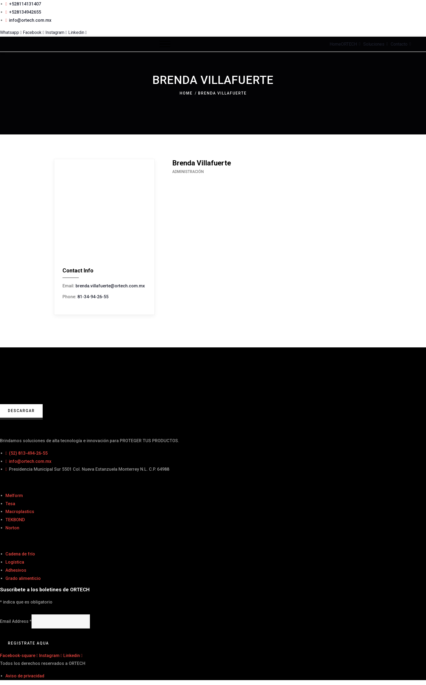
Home (186, 93)
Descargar (21, 411)
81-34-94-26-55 (92, 296)
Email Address (16, 621)
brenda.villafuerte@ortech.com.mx (110, 285)
